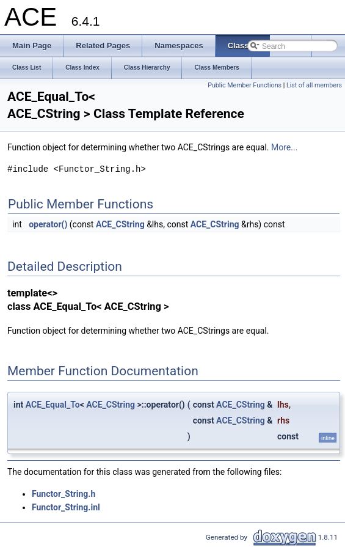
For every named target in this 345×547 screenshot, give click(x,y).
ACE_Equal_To (53, 404)
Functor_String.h (63, 494)
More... (284, 147)
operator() (48, 224)
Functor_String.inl (66, 507)
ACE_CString (120, 224)
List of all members (314, 85)
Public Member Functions (244, 85)
